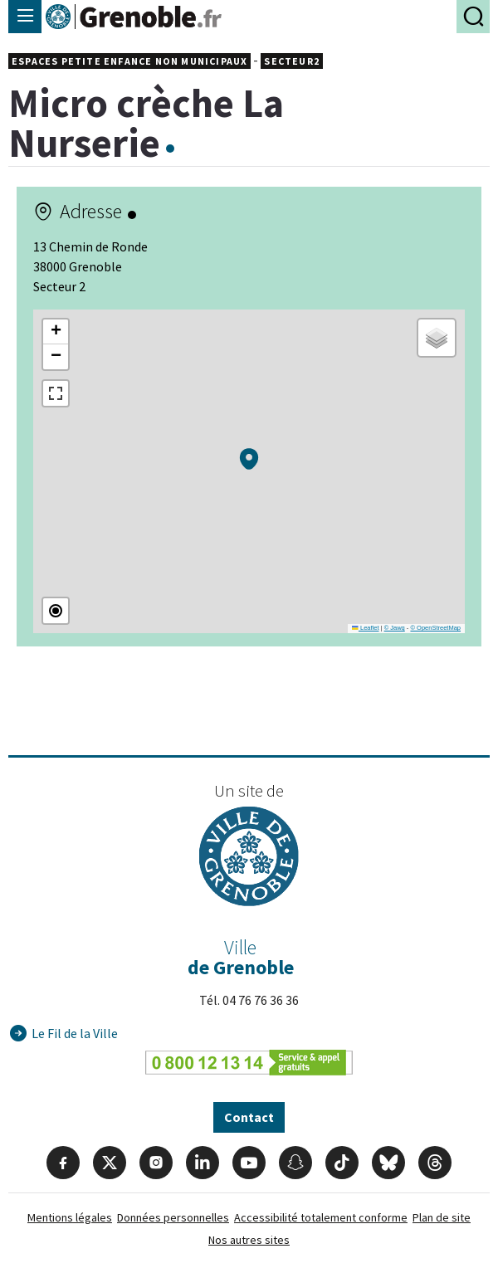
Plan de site (442, 1217)
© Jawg (394, 628)
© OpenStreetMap (435, 628)
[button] (249, 458)
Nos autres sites (249, 1239)
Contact (249, 1117)
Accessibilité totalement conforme (321, 1217)
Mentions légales (69, 1217)
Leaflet (365, 628)
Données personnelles (173, 1217)
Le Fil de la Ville (75, 1033)
